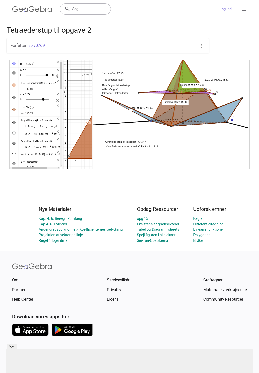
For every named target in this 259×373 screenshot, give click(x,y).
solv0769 (36, 45)
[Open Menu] (244, 9)
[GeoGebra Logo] (32, 9)
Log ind (226, 9)
